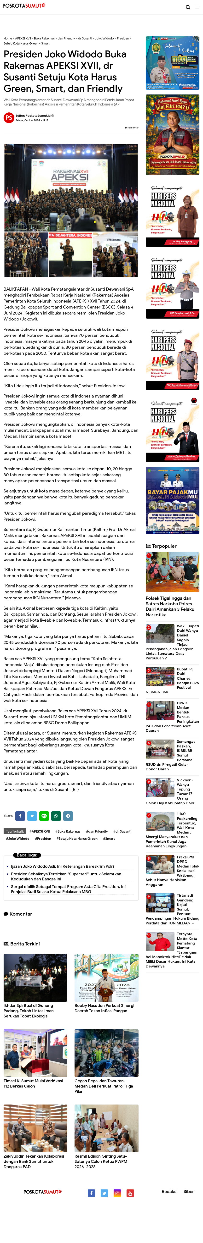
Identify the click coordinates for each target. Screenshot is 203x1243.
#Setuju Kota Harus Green (77, 839)
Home (8, 38)
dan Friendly (66, 38)
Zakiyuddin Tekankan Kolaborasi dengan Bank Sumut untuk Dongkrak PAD (34, 1161)
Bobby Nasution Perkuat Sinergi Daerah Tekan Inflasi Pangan (104, 1008)
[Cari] (188, 7)
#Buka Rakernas (68, 831)
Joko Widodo (104, 38)
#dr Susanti (122, 831)
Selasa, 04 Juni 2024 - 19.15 (32, 120)
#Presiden (43, 839)
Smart (45, 43)
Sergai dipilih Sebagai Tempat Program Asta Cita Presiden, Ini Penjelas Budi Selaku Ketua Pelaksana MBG (68, 889)
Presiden (123, 38)
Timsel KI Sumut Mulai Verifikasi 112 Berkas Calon (33, 1083)
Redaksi (170, 1191)
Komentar (132, 127)
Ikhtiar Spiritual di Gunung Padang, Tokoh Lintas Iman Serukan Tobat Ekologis (29, 1011)
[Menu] (199, 7)
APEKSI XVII (23, 38)
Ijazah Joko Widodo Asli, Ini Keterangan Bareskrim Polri (62, 866)
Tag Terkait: (15, 831)
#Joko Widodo (17, 839)
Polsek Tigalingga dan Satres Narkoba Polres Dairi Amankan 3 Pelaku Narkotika (170, 606)
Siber (189, 1191)
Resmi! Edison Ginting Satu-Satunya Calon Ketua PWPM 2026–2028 (101, 1161)
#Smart (109, 839)
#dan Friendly (97, 831)
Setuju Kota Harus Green (21, 43)
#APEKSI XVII (39, 831)
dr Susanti (85, 38)
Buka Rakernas (44, 38)
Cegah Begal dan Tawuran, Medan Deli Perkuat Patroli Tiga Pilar (104, 1086)
